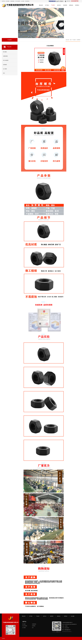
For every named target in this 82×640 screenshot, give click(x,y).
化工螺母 (22, 1)
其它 (33, 627)
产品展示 (53, 5)
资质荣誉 (65, 5)
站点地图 (72, 616)
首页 (71, 39)
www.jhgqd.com (67, 629)
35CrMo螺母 (17, 1)
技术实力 (59, 5)
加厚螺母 (78, 39)
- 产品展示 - (9, 39)
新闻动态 (71, 5)
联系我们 (77, 5)
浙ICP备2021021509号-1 (67, 631)
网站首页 (41, 5)
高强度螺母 (27, 1)
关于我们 (47, 5)
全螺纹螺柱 (12, 1)
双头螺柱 (7, 1)
